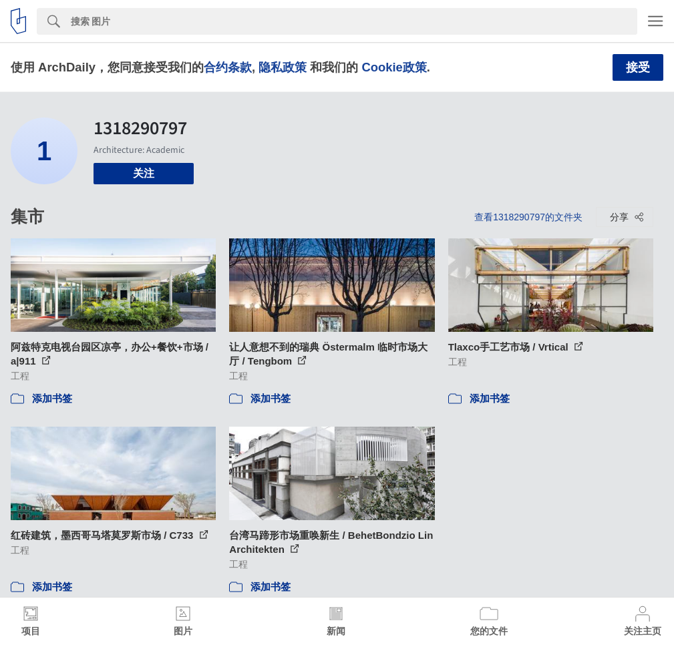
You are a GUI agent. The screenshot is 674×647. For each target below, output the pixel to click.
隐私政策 (283, 67)
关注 (143, 173)
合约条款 (228, 67)
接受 (638, 67)
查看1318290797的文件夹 (528, 217)
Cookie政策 (393, 67)
